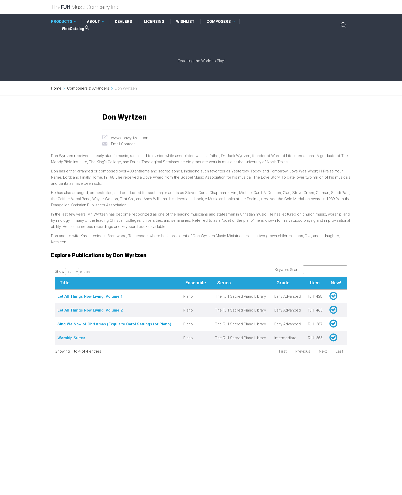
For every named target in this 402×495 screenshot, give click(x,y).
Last (339, 351)
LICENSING (154, 21)
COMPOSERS (218, 21)
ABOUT (93, 21)
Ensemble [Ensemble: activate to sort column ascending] (195, 282)
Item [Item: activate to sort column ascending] (315, 282)
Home (56, 88)
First (283, 351)
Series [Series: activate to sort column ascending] (224, 282)
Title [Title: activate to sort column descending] (64, 282)
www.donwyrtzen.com (130, 137)
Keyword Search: (311, 269)
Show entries (73, 271)
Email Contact (123, 144)
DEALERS (123, 21)
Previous (302, 351)
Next (323, 351)
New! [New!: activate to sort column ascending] (336, 282)
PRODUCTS (61, 21)
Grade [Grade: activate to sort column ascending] (282, 282)
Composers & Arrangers (88, 88)
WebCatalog (76, 28)
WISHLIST (185, 21)
